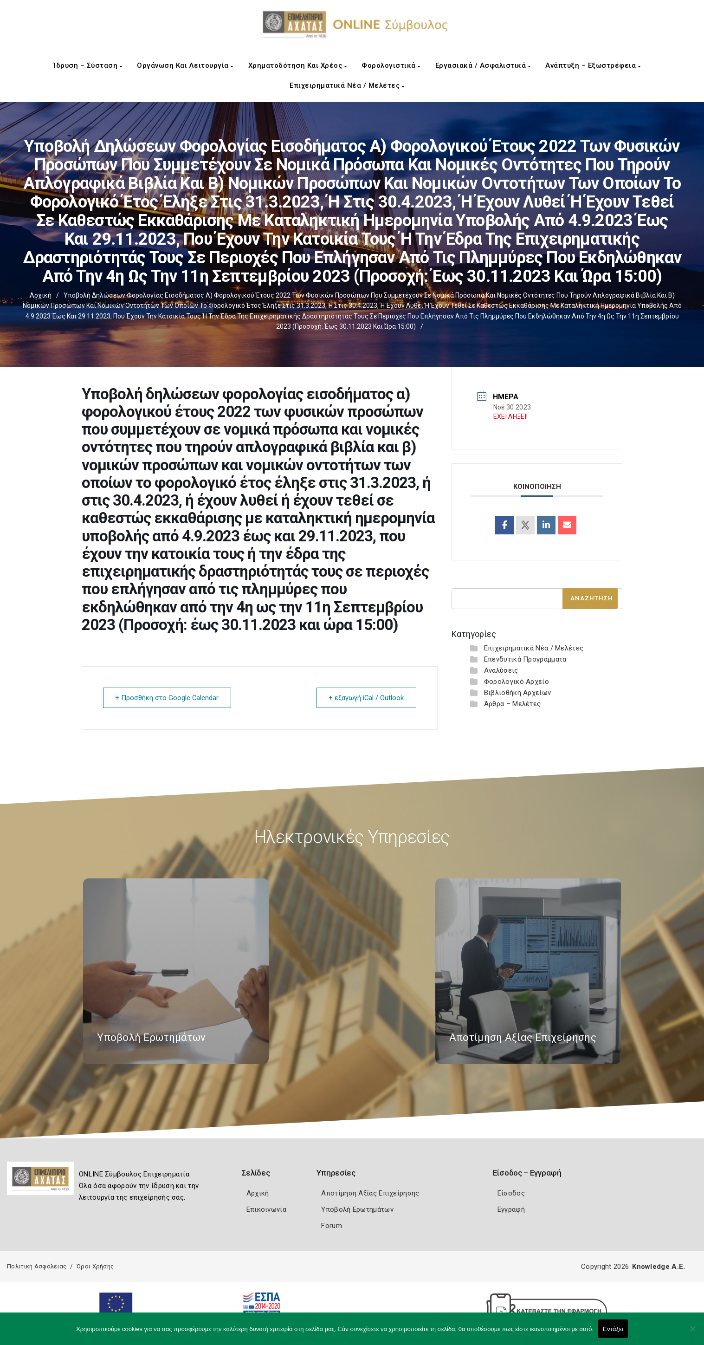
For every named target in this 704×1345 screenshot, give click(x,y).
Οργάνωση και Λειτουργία (185, 65)
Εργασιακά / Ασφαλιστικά (483, 65)
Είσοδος (511, 1193)
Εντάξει (613, 1329)
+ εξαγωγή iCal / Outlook (365, 698)
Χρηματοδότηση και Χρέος (297, 65)
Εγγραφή (511, 1209)
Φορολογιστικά (391, 65)
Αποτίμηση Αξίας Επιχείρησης (370, 1193)
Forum (331, 1225)
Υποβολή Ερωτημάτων (357, 1209)
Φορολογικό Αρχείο (516, 681)
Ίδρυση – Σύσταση (87, 65)
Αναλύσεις (501, 670)
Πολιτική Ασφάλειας (36, 1265)
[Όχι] (692, 1333)
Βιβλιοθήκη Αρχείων (517, 693)
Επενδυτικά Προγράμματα (525, 659)
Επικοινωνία (266, 1209)
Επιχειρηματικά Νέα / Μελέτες (347, 85)
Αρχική (41, 295)
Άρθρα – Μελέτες (512, 704)
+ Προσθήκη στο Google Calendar (168, 698)
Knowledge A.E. (658, 1266)
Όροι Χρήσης (95, 1265)
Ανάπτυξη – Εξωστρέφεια (592, 65)
